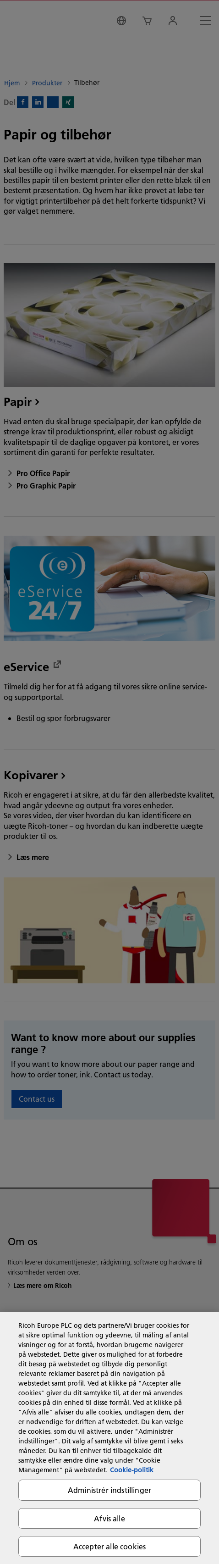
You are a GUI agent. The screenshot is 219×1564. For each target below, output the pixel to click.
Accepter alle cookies (109, 1546)
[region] (109, 1438)
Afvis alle (109, 1518)
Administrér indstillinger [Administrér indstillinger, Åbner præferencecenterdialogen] (109, 1490)
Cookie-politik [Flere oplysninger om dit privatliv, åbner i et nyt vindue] (131, 1470)
